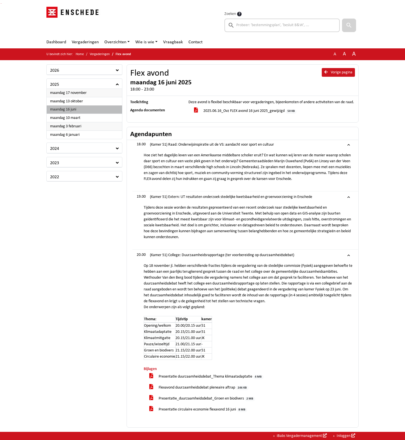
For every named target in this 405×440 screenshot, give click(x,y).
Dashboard (56, 42)
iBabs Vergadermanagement (301, 436)
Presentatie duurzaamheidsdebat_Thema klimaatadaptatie (206, 376)
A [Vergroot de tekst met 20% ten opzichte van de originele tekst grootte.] (344, 54)
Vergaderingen (85, 42)
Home (80, 54)
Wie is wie (144, 42)
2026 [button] (54, 70)
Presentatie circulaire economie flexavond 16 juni (198, 409)
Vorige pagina (338, 72)
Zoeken (230, 14)
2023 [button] (54, 163)
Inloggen (345, 436)
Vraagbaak (173, 42)
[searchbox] (282, 25)
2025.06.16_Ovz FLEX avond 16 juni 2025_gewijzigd (245, 111)
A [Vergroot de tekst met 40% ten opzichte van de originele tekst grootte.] (354, 54)
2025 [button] (54, 84)
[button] (349, 25)
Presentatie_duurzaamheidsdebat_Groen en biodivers (202, 398)
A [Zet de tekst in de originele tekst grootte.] (335, 54)
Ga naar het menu (1, 3)
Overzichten (115, 42)
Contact (195, 42)
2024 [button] (54, 148)
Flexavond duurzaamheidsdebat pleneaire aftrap (199, 387)
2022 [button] (54, 177)
